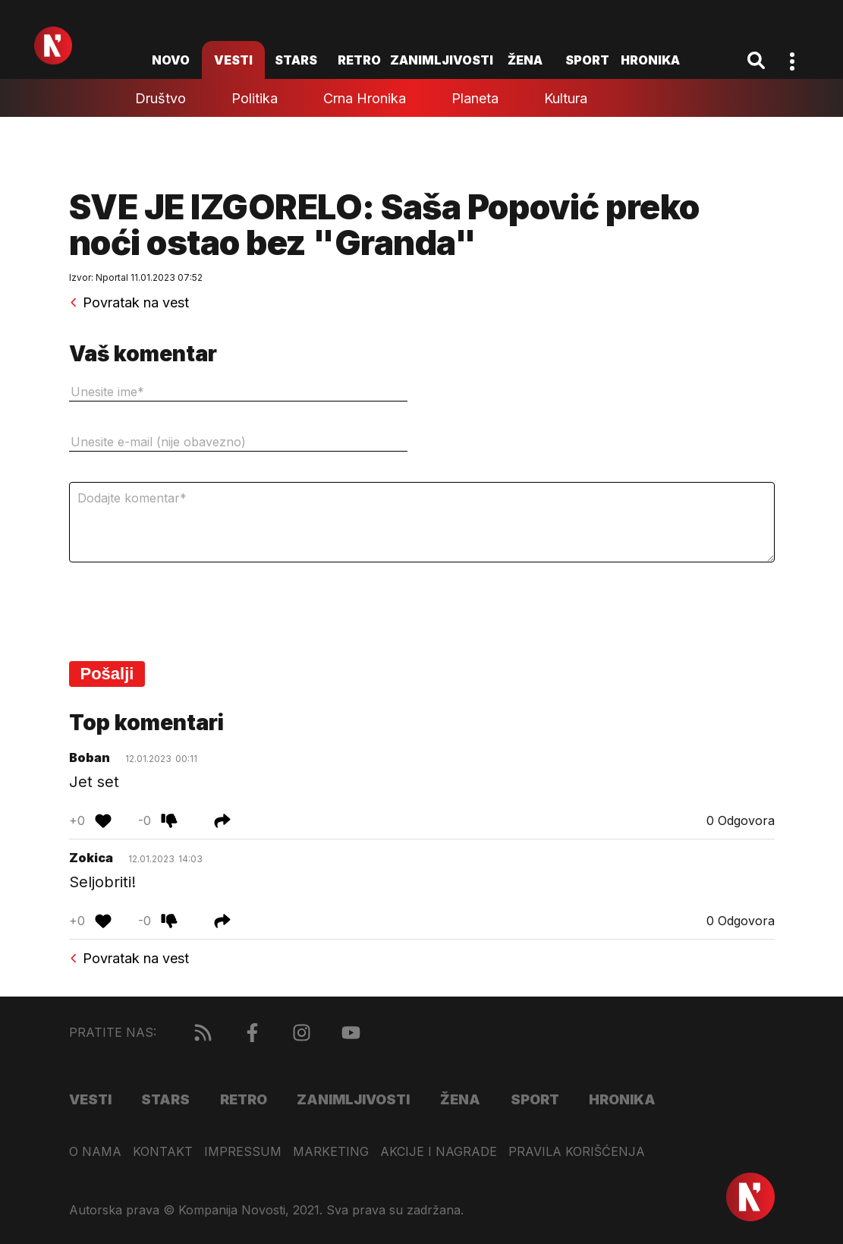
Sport (587, 60)
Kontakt (163, 1152)
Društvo (160, 98)
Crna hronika (364, 98)
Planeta (475, 98)
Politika (254, 98)
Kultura (565, 98)
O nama (95, 1152)
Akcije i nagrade (438, 1152)
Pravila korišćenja (576, 1152)
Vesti (233, 60)
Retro (359, 60)
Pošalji (107, 673)
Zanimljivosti (441, 60)
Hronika (650, 60)
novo (171, 60)
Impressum (243, 1152)
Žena (525, 60)
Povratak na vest (129, 302)
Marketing (331, 1152)
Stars (296, 60)
